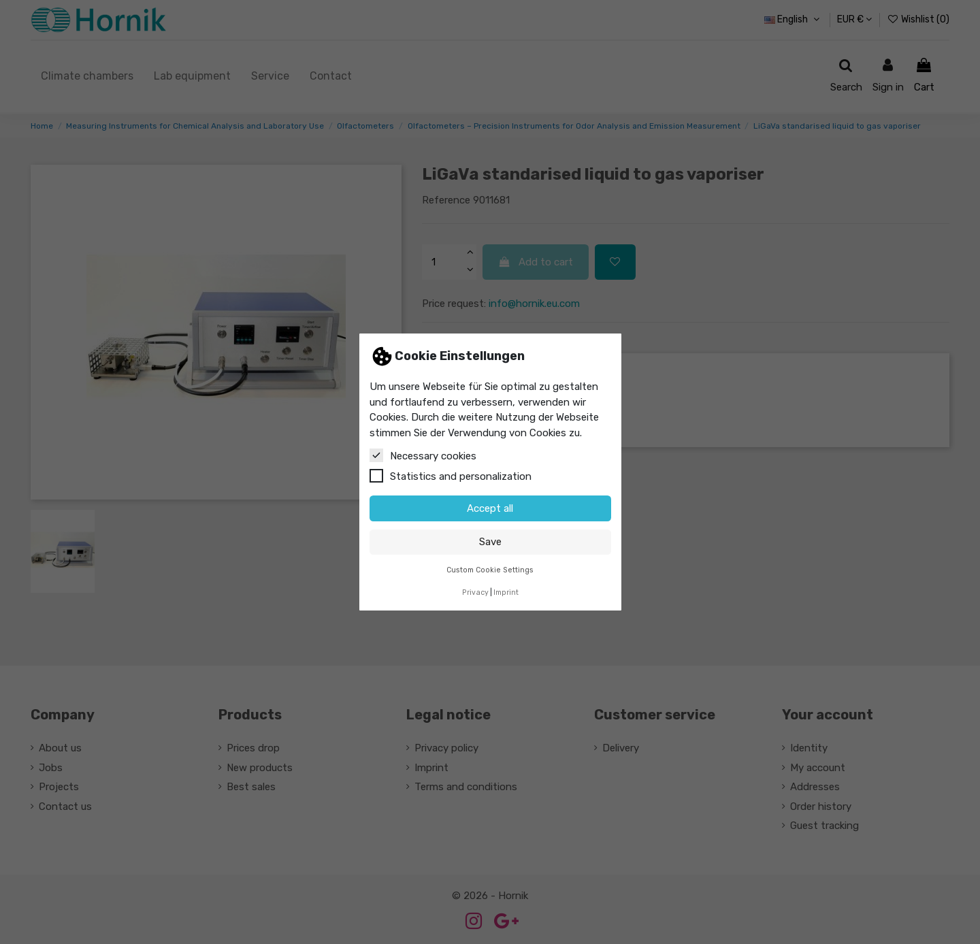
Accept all (490, 508)
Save (490, 542)
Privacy (475, 592)
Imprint (506, 592)
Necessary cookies (423, 455)
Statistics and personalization (451, 476)
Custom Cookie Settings (490, 570)
